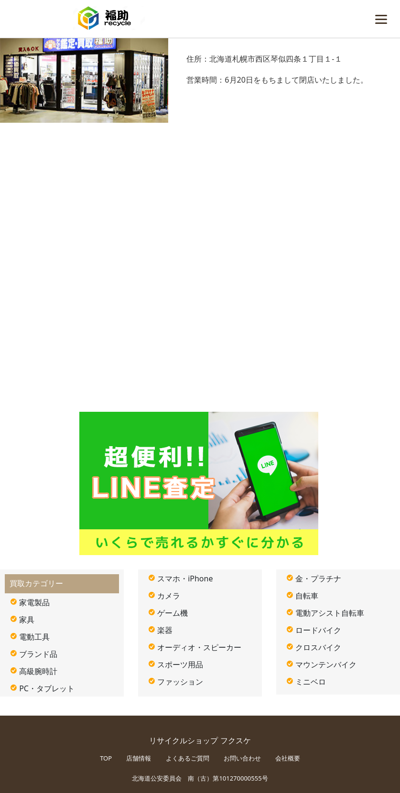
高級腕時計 (38, 671)
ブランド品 (38, 654)
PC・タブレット (47, 688)
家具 (26, 619)
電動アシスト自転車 (329, 613)
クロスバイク (318, 647)
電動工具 (34, 637)
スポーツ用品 (180, 664)
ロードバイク (318, 630)
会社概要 (287, 758)
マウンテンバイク (326, 664)
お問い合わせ (242, 758)
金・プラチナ (318, 578)
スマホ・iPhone (185, 578)
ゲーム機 (172, 613)
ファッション (180, 681)
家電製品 (34, 602)
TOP (106, 758)
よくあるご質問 (187, 758)
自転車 (306, 595)
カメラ (168, 595)
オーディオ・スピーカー (199, 647)
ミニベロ (310, 681)
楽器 (165, 630)
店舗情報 (138, 758)
